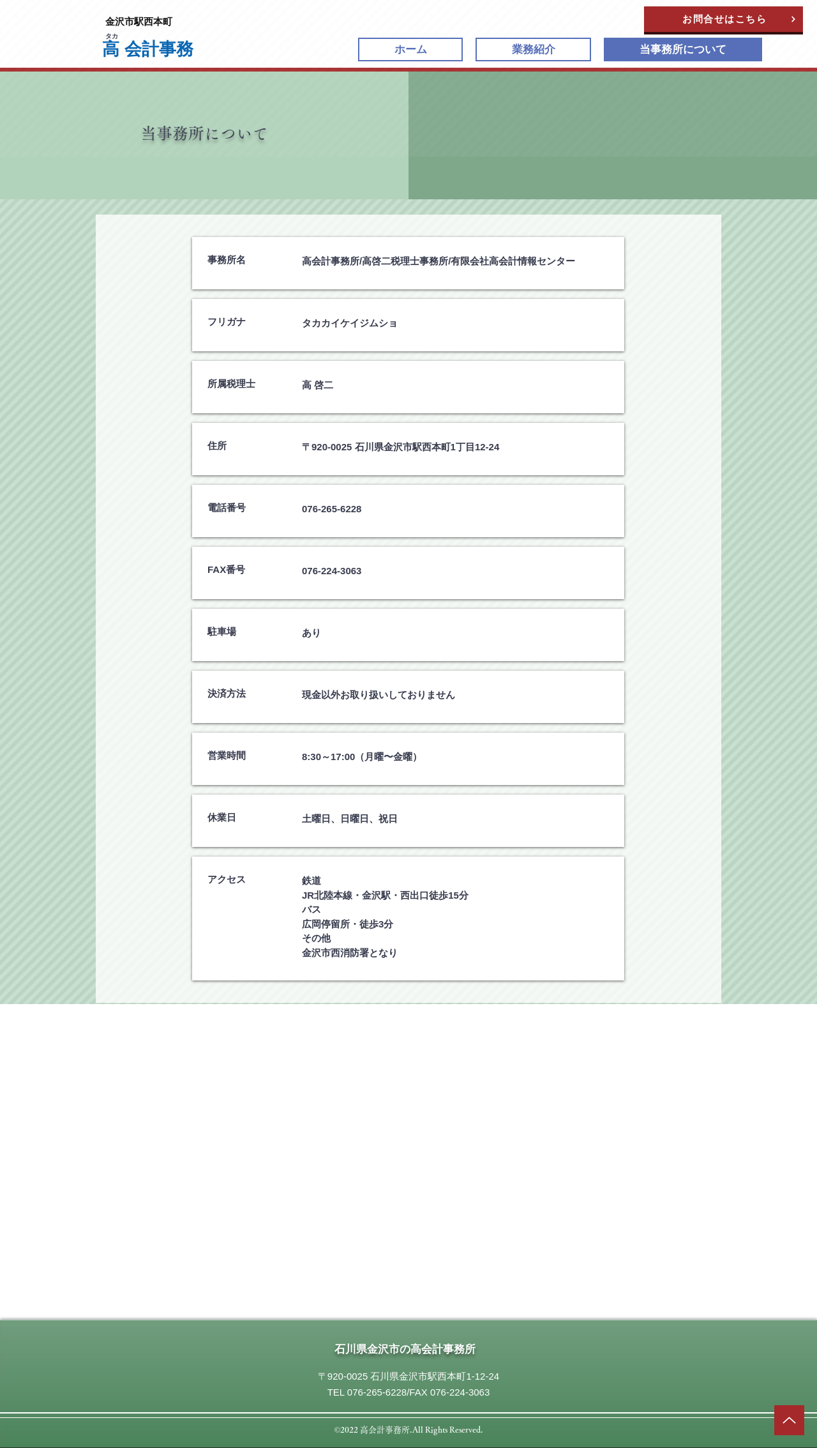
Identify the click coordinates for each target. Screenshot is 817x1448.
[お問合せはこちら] (723, 19)
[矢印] (789, 1420)
